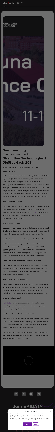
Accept (27, 424)
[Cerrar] (50, 411)
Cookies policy (31, 428)
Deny (36, 424)
